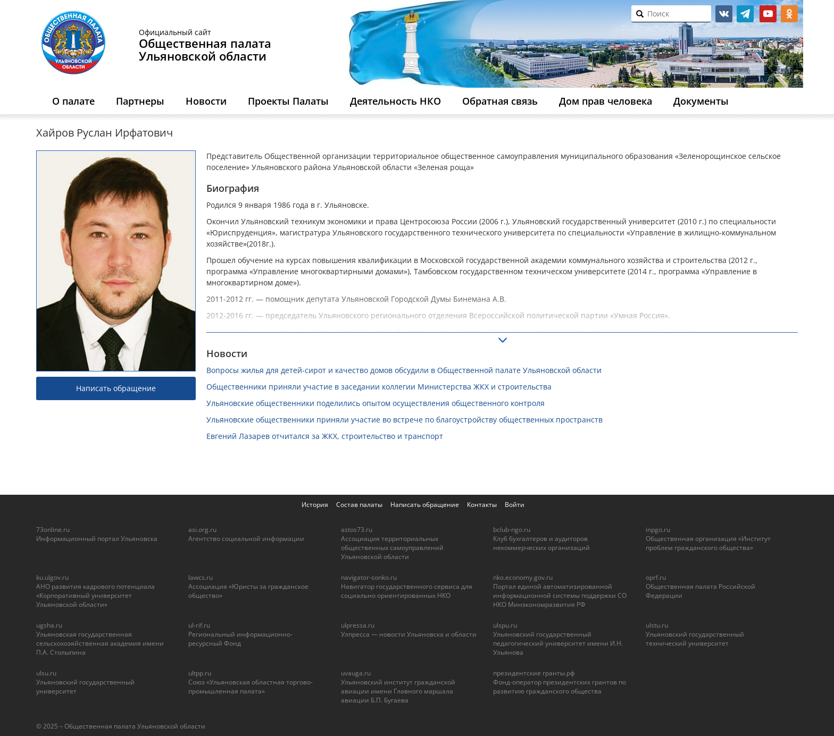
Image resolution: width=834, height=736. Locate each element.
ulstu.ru (657, 625)
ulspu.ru (505, 625)
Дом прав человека (605, 101)
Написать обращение (116, 388)
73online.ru (53, 529)
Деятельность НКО (395, 101)
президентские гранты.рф (534, 673)
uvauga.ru (356, 673)
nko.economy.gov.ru (523, 577)
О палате (73, 101)
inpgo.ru (658, 529)
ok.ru (789, 13)
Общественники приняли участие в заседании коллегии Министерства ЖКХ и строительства (379, 387)
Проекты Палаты (288, 101)
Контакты (482, 504)
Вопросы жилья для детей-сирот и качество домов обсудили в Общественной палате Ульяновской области (404, 370)
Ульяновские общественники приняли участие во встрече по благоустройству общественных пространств (404, 419)
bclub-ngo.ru (511, 529)
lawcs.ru (200, 577)
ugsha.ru (49, 625)
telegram (745, 13)
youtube (768, 13)
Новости (206, 101)
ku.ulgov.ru (52, 577)
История (315, 504)
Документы (701, 101)
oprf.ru (656, 577)
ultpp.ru (199, 673)
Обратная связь (500, 101)
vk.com (723, 13)
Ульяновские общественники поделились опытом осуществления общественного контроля (375, 403)
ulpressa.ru (357, 625)
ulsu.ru (46, 673)
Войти (514, 504)
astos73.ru (356, 529)
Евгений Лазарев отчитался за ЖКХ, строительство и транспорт (324, 436)
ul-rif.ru (199, 625)
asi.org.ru (202, 529)
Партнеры (140, 101)
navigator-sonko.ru (369, 577)
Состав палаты (359, 504)
